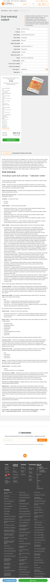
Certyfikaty (23, 474)
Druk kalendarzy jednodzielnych (7, 564)
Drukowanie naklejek (23, 557)
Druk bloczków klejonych (9, 501)
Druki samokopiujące (8, 506)
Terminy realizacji (30, 472)
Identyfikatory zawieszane (9, 518)
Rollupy (35, 519)
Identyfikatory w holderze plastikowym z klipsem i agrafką (9, 542)
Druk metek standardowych (24, 543)
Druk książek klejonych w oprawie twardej (24, 529)
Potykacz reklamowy (38, 509)
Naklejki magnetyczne (23, 566)
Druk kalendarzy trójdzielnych (7, 567)
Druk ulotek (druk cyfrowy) (39, 539)
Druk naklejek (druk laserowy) (23, 564)
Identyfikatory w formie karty (10, 516)
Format (18, 29)
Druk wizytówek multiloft (39, 551)
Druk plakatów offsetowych (40, 501)
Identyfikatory (7, 513)
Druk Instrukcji (7, 545)
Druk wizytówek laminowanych (37, 554)
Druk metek (21, 541)
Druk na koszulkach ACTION (24, 513)
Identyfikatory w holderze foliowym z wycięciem (9, 534)
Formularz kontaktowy (15, 481)
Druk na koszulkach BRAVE (24, 519)
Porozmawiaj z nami (15, 478)
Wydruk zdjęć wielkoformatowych (38, 571)
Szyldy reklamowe (38, 524)
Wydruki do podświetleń (39, 562)
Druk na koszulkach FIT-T (24, 522)
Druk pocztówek (37, 507)
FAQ (14, 468)
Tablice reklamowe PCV (39, 527)
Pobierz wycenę (5, 128)
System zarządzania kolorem (7, 481)
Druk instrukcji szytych (24, 10)
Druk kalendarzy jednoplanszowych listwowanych (8, 559)
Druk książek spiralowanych (24, 532)
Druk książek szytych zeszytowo (23, 535)
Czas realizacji (16, 69)
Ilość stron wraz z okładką (14, 63)
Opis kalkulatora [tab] (6, 153)
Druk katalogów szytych (24, 503)
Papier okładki (17, 37)
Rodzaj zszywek (16, 60)
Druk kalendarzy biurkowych (9, 556)
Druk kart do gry (22, 492)
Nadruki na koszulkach (23, 508)
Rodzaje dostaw (30, 480)
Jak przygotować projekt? (31, 468)
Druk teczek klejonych (38, 532)
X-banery (36, 565)
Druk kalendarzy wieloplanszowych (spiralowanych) (7, 574)
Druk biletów (6, 498)
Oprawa (18, 57)
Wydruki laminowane (38, 560)
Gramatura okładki (16, 40)
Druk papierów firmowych (39, 494)
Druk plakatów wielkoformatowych (38, 498)
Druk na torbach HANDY (39, 537)
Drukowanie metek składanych (23, 547)
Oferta (24, 4)
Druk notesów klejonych (24, 574)
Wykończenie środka (15, 55)
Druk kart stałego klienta (24, 494)
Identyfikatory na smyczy (9, 525)
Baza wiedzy (15, 474)
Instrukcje (15, 10)
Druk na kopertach (23, 506)
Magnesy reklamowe (23, 538)
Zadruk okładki (16, 34)
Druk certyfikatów (7, 503)
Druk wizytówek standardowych (37, 546)
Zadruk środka (17, 46)
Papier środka (17, 49)
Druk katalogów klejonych (24, 497)
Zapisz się (42, 440)
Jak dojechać (7, 478)
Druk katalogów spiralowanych (22, 500)
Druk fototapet (7, 511)
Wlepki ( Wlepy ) (37, 557)
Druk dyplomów (7, 508)
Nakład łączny (17, 72)
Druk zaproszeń (37, 567)
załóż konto (45, 1)
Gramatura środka (16, 52)
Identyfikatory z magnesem (9, 527)
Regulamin (7, 471)
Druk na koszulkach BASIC (24, 511)
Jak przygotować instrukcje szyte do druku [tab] (22, 153)
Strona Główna (4, 10)
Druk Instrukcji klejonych (9, 548)
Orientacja (17, 31)
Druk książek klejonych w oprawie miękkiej (24, 526)
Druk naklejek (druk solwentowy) (23, 560)
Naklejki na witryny (23, 569)
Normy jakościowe (15, 471)
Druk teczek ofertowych (39, 529)
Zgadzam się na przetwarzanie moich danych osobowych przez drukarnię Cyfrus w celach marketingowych (24, 444)
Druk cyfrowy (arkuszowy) (39, 573)
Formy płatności (30, 476)
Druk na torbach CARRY (39, 534)
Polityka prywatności (23, 468)
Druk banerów (7, 496)
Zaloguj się (38, 1)
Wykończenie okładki (15, 43)
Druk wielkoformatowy (38, 576)
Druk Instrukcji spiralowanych (10, 550)
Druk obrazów (37, 492)
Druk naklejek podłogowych (24, 572)
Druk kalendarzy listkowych (9, 570)
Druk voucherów (37, 542)
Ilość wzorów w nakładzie (14, 66)
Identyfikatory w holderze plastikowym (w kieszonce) (9, 531)
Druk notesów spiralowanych (25, 577)
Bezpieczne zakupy (23, 471)
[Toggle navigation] (33, 4)
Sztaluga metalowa (38, 522)
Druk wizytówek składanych (40, 548)
